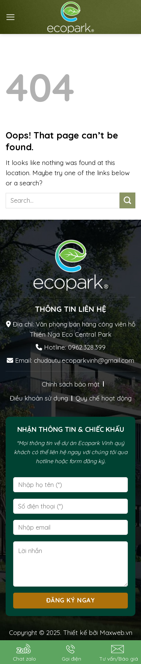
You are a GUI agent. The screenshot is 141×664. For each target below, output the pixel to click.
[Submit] (127, 200)
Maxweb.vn (116, 632)
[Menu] (10, 17)
